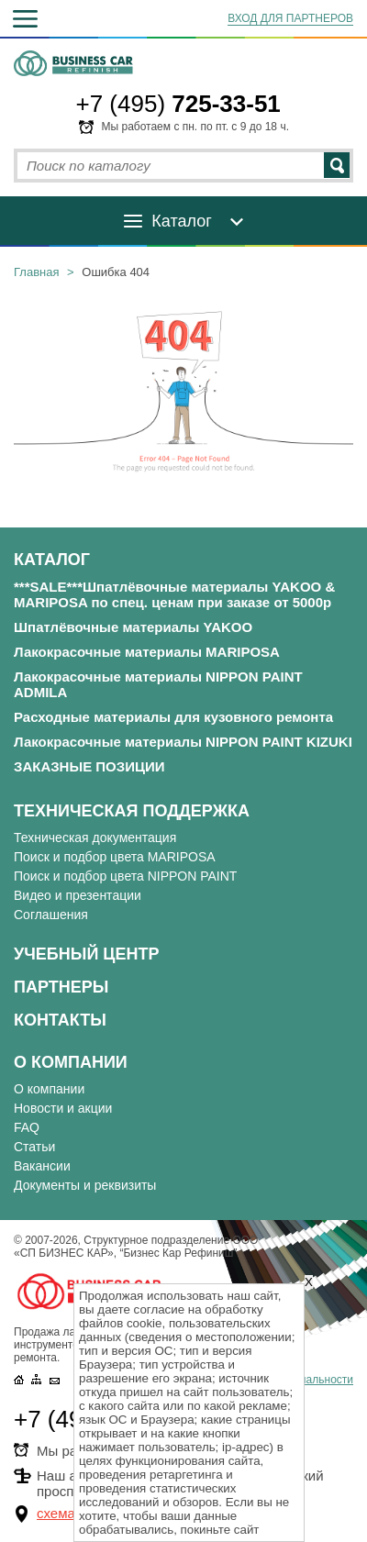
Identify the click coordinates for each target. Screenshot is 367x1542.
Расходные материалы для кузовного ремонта (173, 717)
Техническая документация (95, 837)
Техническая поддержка (132, 811)
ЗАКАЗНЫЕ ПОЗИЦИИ (89, 766)
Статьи (34, 1146)
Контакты (60, 1020)
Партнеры (61, 987)
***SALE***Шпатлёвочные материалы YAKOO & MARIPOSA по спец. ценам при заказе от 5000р (174, 594)
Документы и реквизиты (85, 1185)
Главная (36, 272)
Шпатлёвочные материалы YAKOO (133, 627)
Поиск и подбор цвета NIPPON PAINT (125, 876)
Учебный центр (87, 954)
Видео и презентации (77, 895)
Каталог (181, 221)
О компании (71, 1062)
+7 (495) (178, 103)
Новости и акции (63, 1108)
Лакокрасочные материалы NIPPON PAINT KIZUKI (183, 741)
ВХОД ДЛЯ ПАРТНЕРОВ (290, 18)
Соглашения (51, 914)
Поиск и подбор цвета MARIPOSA (115, 856)
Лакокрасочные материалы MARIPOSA (147, 652)
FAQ (26, 1127)
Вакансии (42, 1166)
